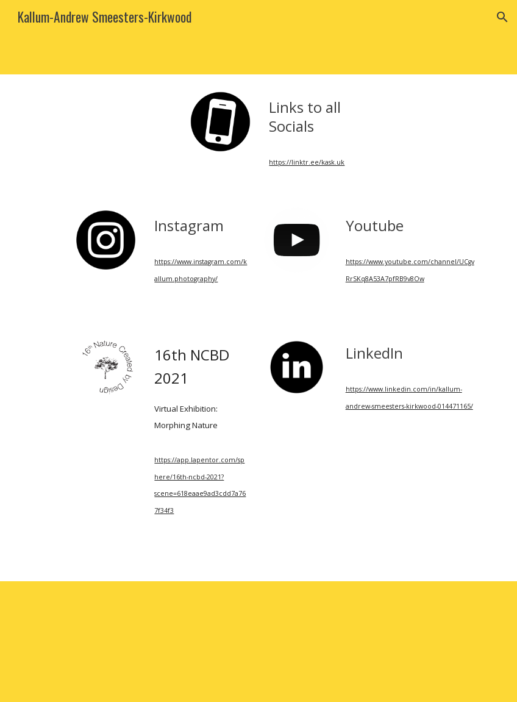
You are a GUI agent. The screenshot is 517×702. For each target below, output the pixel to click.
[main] (315, 116)
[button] (502, 17)
